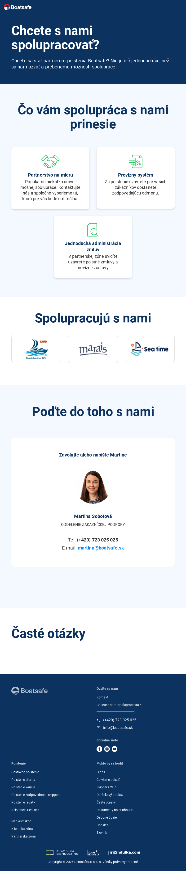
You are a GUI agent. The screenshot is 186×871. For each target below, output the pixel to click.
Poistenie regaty (23, 802)
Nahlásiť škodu (22, 821)
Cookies (102, 825)
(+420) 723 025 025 (119, 720)
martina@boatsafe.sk (101, 548)
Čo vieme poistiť (108, 780)
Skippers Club (106, 787)
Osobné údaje (107, 817)
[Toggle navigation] (176, 7)
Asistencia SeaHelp (25, 810)
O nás (101, 772)
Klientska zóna (22, 829)
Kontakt (102, 697)
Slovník (102, 832)
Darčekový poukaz (110, 795)
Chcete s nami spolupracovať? (119, 705)
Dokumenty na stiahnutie (115, 810)
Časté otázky (106, 802)
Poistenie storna (23, 780)
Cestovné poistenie (25, 772)
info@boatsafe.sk (118, 728)
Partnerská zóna (23, 836)
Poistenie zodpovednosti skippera (36, 795)
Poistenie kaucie (23, 787)
